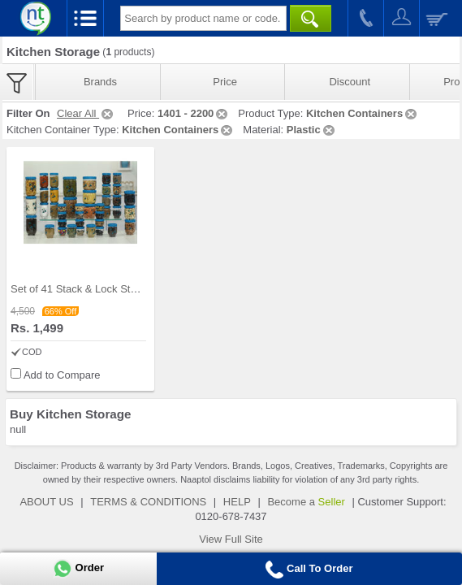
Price (225, 82)
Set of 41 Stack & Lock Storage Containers (111, 289)
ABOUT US (46, 502)
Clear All (86, 113)
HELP (237, 502)
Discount (349, 82)
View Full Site (231, 539)
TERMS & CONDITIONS (148, 502)
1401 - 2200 (194, 113)
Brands (100, 82)
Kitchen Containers (362, 113)
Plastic (312, 130)
